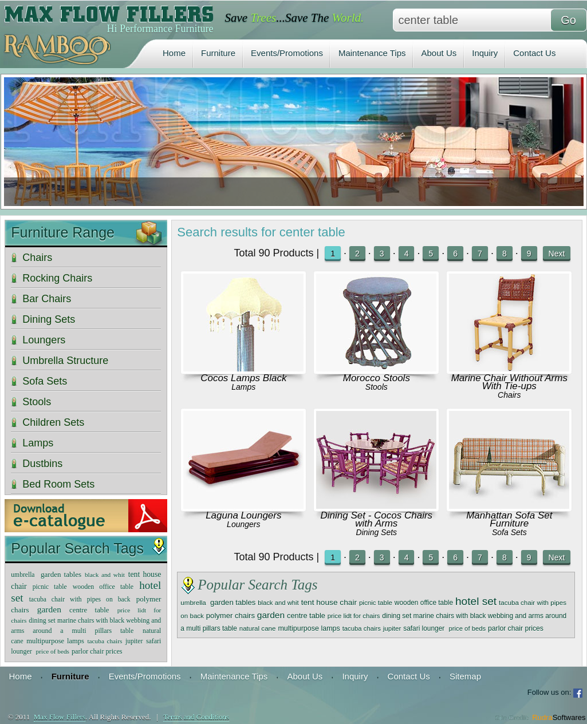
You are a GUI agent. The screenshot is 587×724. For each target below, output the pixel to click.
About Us (439, 53)
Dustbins (42, 463)
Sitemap (465, 676)
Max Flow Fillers (59, 717)
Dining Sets (376, 532)
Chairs (509, 394)
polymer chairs (230, 615)
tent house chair (329, 602)
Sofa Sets (509, 532)
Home (174, 53)
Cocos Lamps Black (243, 378)
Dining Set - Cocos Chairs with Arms (377, 519)
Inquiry (485, 53)
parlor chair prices (515, 628)
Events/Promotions (287, 53)
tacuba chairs (361, 628)
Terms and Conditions (196, 717)
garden (271, 615)
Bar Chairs (46, 298)
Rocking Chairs (57, 278)
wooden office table (424, 603)
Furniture (218, 53)
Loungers (243, 524)
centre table (306, 615)
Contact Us (534, 53)
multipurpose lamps (309, 628)
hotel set (476, 601)
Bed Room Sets (58, 484)
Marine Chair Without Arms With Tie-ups (509, 382)
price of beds (467, 628)
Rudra (558, 717)
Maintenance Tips (372, 53)
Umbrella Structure (65, 360)
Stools (376, 386)
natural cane (257, 628)
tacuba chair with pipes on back (80, 599)
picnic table (375, 602)
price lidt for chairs (354, 615)
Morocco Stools (376, 378)
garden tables (232, 602)
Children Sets (53, 422)
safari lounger (424, 628)
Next (557, 253)
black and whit (278, 602)
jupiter (392, 628)
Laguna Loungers (243, 515)
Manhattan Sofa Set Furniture (509, 519)
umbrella (194, 602)
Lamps (243, 386)
